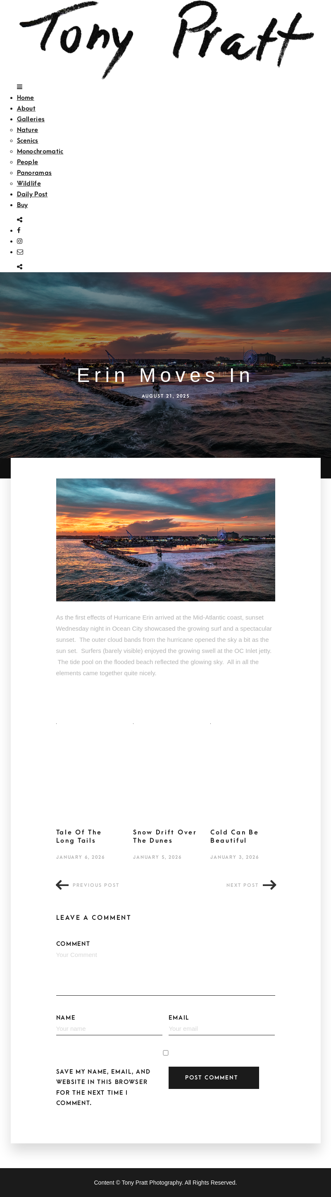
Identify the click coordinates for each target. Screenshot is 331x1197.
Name (109, 1025)
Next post (242, 885)
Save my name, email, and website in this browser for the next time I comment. (103, 1087)
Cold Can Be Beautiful (234, 836)
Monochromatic (40, 151)
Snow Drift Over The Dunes (165, 836)
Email (222, 1025)
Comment (165, 968)
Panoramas (34, 173)
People (27, 162)
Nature (27, 130)
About (26, 108)
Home (25, 97)
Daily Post (32, 194)
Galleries (31, 119)
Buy (22, 205)
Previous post (96, 885)
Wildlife (29, 183)
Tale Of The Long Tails (79, 836)
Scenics (27, 140)
